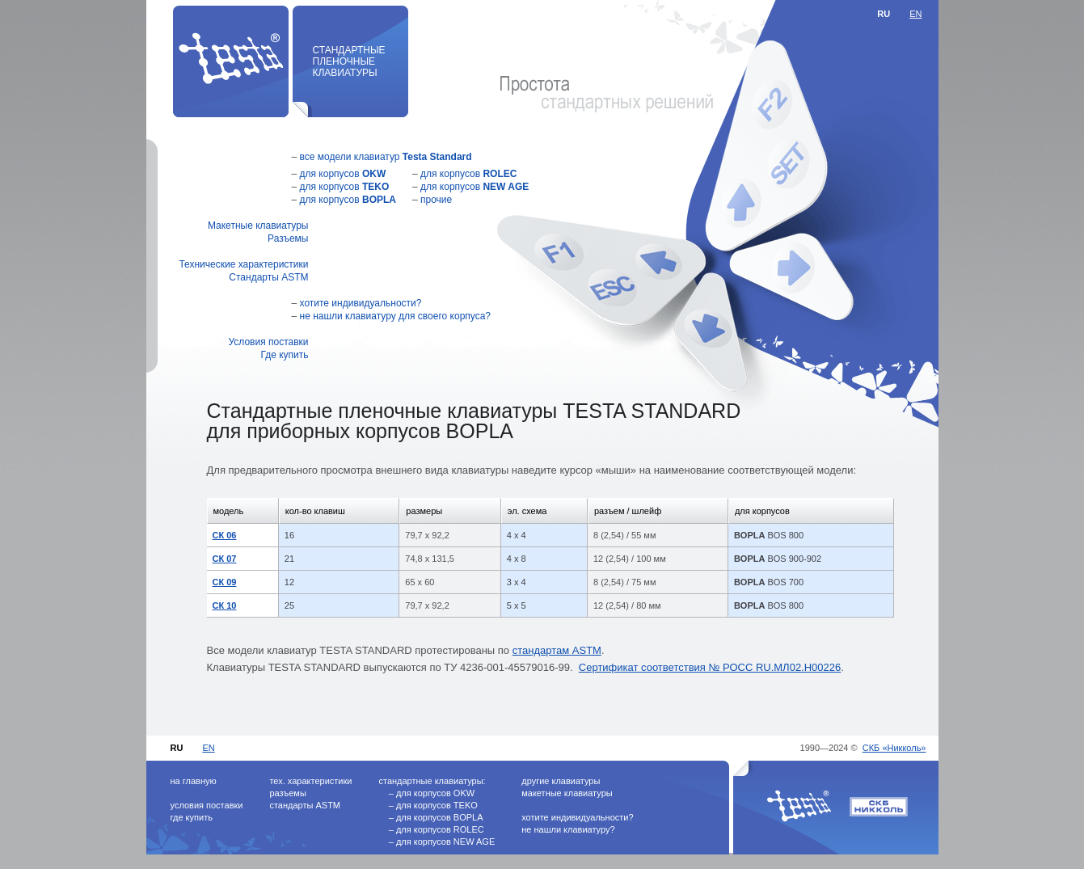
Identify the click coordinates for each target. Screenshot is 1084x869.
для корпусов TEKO (437, 805)
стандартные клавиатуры (430, 781)
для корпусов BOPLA (439, 817)
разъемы (287, 793)
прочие (436, 199)
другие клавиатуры (560, 781)
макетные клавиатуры (566, 793)
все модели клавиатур (386, 156)
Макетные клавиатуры (258, 225)
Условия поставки (268, 342)
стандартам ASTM (556, 650)
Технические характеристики (243, 264)
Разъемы (288, 238)
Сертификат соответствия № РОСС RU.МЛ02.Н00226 (710, 667)
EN (915, 14)
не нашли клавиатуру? (567, 829)
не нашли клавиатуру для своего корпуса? (395, 316)
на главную (194, 781)
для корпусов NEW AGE (445, 841)
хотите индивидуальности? (361, 303)
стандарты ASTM (304, 805)
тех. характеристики (310, 781)
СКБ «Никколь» (894, 748)
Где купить (284, 355)
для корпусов (343, 173)
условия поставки (207, 805)
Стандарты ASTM (268, 277)
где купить (192, 817)
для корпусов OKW (435, 793)
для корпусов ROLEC (440, 829)
